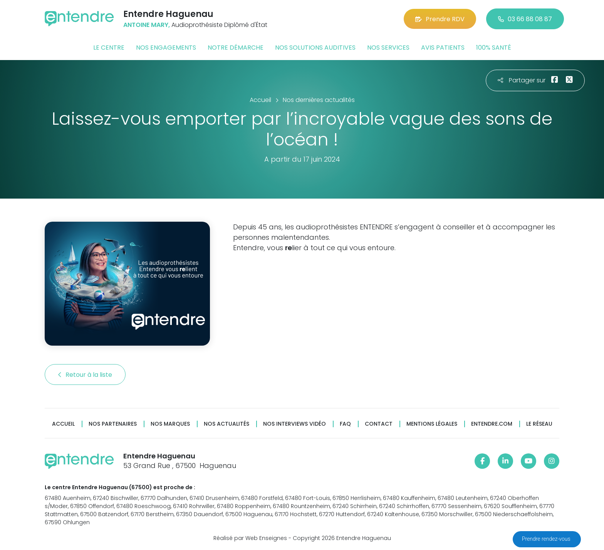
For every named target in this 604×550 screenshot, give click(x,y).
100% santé (493, 47)
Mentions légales (431, 424)
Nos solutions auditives (315, 47)
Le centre (108, 47)
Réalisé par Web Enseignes (250, 538)
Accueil (63, 424)
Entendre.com (491, 424)
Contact (379, 424)
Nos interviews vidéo (294, 424)
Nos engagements (166, 47)
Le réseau (539, 424)
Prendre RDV (440, 19)
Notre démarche (235, 47)
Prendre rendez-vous (547, 539)
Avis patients (443, 47)
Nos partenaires (113, 424)
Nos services (388, 47)
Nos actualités (226, 424)
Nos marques (170, 424)
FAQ (345, 424)
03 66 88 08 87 (525, 19)
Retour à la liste (85, 374)
